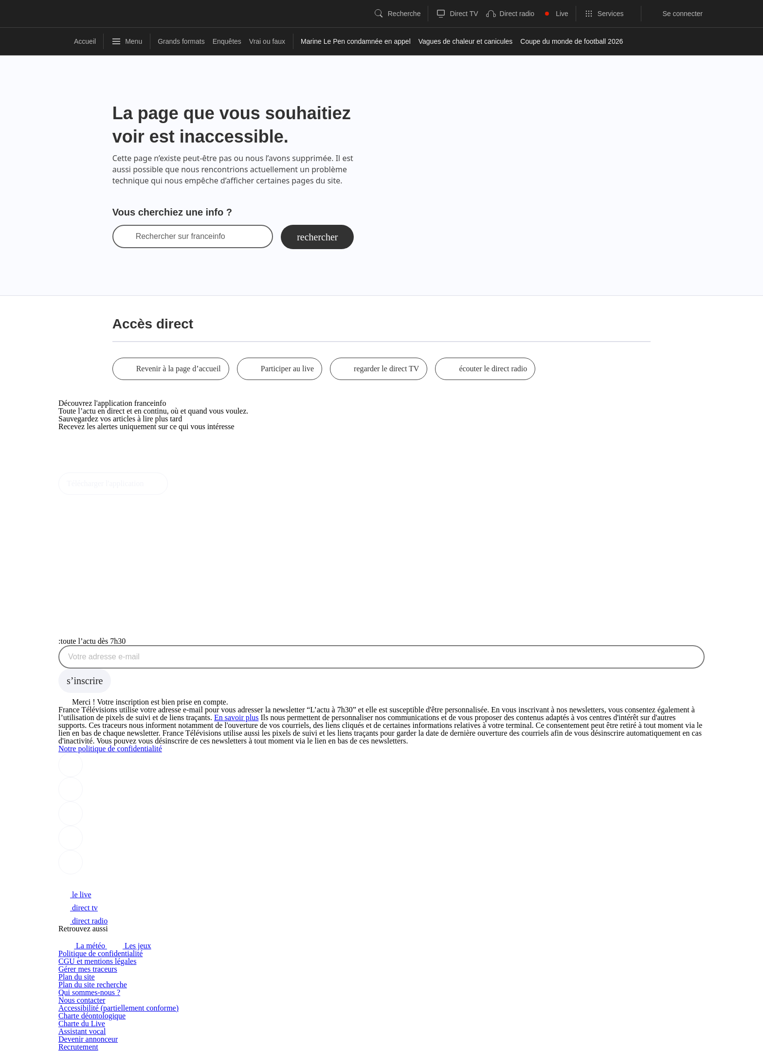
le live (74, 894)
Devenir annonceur (88, 1039)
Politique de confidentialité (100, 953)
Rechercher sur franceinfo (180, 236)
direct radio (83, 921)
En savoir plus (236, 717)
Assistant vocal (82, 1031)
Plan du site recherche (92, 984)
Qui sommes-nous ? (89, 992)
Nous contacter (81, 1000)
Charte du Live (81, 1023)
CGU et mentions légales (97, 961)
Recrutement (78, 1047)
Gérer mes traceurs (87, 969)
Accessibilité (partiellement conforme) (118, 1008)
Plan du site (76, 977)
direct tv (78, 908)
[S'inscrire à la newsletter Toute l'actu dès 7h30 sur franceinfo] (84, 681)
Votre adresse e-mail (104, 657)
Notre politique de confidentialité (110, 748)
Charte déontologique (92, 1016)
